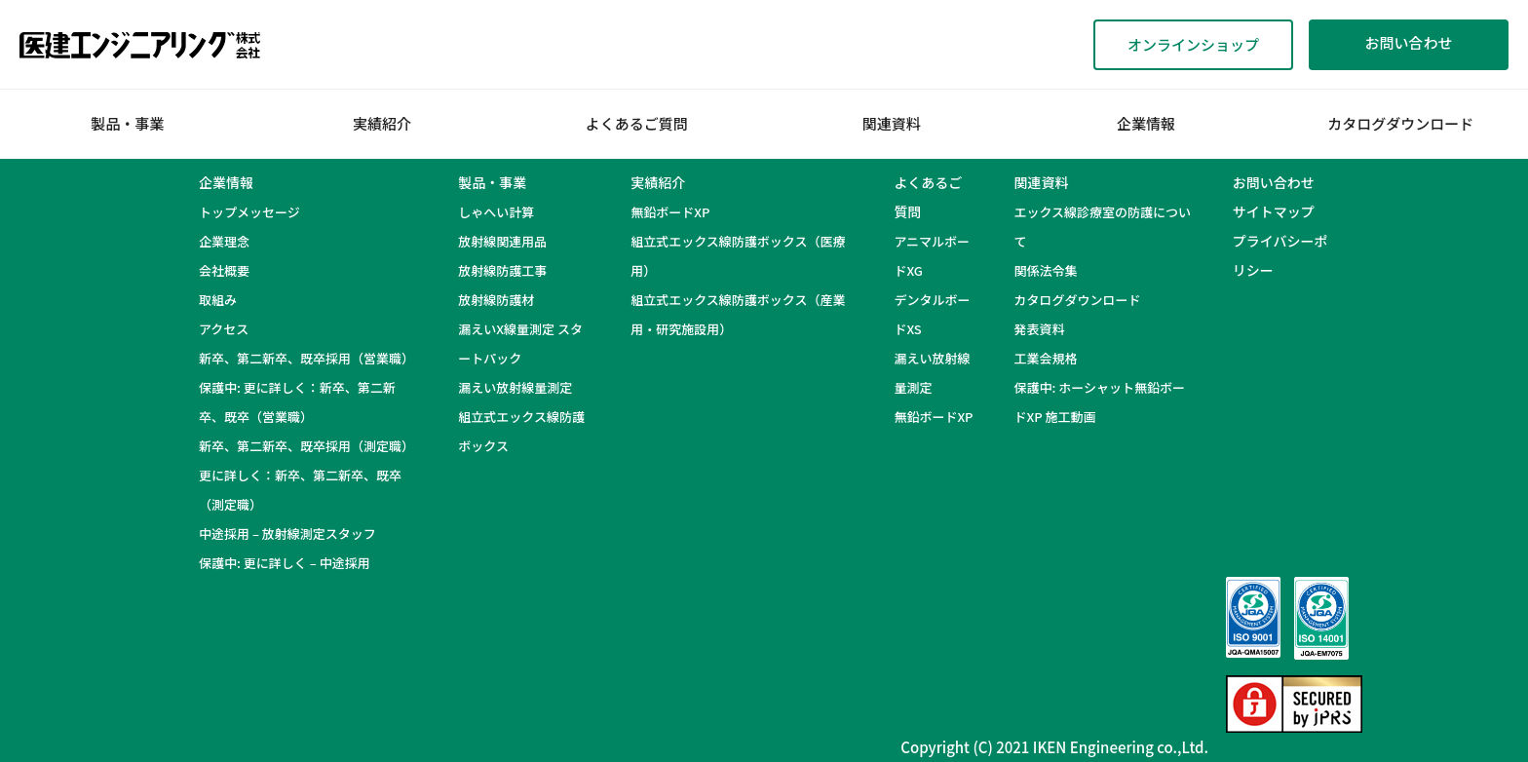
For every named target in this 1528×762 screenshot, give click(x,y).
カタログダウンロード (1400, 123)
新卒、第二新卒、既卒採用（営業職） (306, 358)
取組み (218, 299)
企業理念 (224, 241)
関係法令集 (1045, 270)
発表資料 (1038, 329)
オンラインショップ (1193, 44)
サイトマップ (1274, 211)
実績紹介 (382, 123)
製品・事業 (127, 123)
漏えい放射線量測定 (515, 387)
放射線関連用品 (502, 241)
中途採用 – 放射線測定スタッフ (300, 533)
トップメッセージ (249, 212)
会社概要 (224, 270)
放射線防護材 (496, 299)
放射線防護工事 (502, 270)
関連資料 (891, 123)
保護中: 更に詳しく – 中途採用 (284, 562)
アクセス (223, 329)
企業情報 (1146, 123)
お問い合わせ (1408, 42)
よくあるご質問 (637, 123)
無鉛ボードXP (669, 212)
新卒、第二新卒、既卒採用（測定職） (306, 446)
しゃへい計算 (496, 212)
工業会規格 (1045, 358)
